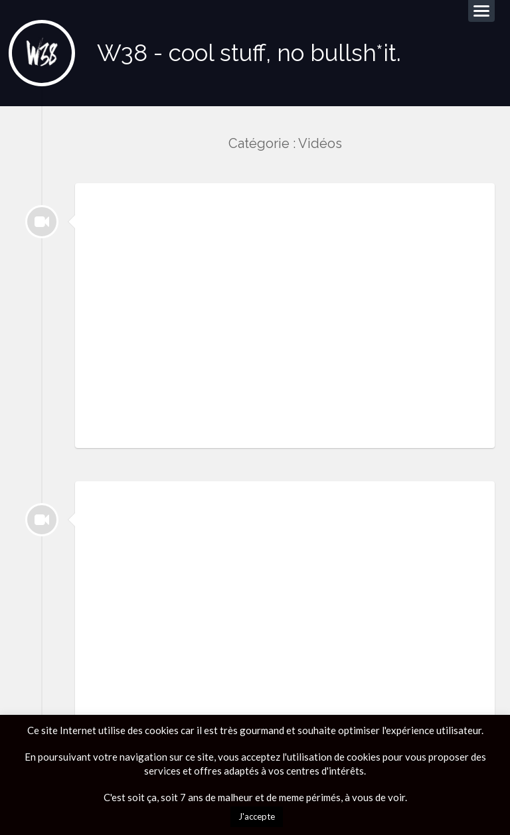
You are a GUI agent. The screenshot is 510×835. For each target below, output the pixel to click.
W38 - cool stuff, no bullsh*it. (249, 52)
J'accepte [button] (256, 816)
